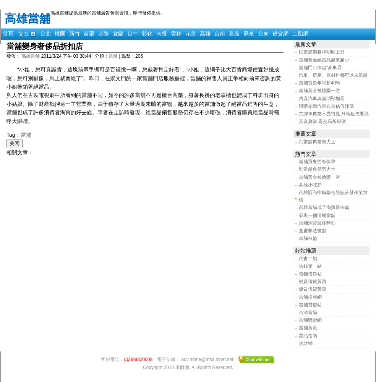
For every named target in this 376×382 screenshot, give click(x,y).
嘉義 (234, 34)
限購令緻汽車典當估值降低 (326, 106)
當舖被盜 (308, 238)
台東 (263, 34)
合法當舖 (308, 312)
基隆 (103, 34)
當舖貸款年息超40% (319, 83)
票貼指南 (308, 335)
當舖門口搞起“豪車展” (321, 67)
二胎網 (300, 34)
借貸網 (280, 34)
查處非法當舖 (312, 230)
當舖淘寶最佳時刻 (317, 223)
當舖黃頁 (308, 327)
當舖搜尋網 (310, 297)
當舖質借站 (310, 305)
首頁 (8, 34)
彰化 (147, 34)
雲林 (176, 34)
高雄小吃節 (310, 185)
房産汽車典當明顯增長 (322, 98)
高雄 (205, 34)
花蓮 (190, 34)
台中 (132, 34)
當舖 (113, 56)
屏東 (248, 34)
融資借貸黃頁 (312, 281)
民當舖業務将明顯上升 (322, 52)
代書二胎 (308, 258)
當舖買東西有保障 (317, 161)
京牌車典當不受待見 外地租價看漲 (334, 114)
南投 (161, 34)
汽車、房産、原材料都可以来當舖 (333, 75)
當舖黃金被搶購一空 (319, 90)
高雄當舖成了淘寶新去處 (324, 207)
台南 (219, 34)
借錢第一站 (310, 266)
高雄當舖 (27, 18)
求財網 (306, 343)
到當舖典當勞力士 (317, 141)
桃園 (60, 34)
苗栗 (89, 34)
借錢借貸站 (310, 274)
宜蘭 (118, 34)
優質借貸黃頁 (312, 289)
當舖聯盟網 (310, 320)
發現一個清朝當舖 (317, 215)
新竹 (74, 34)
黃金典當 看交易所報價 (322, 121)
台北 (45, 34)
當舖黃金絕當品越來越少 (324, 60)
